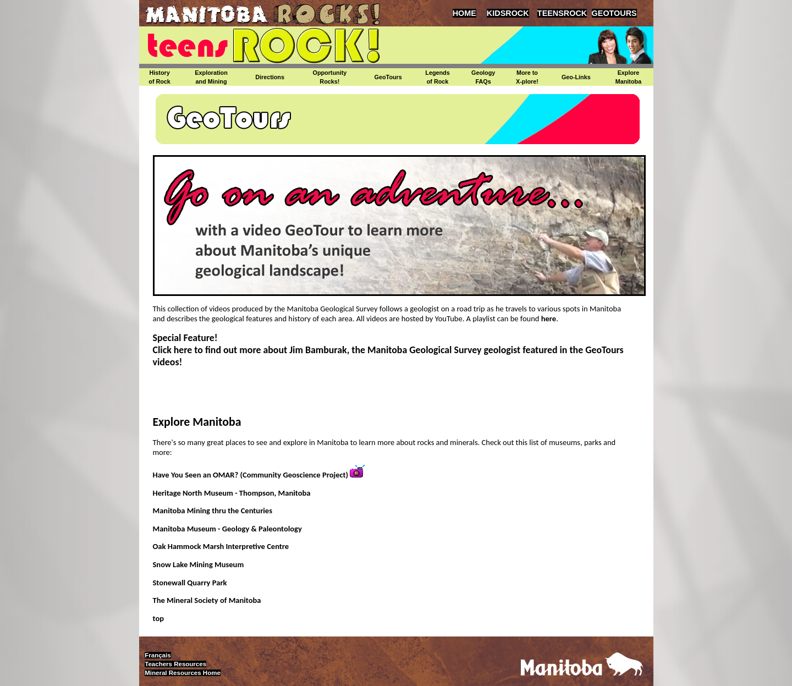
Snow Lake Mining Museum (198, 564)
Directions (269, 77)
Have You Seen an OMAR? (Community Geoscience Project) (251, 475)
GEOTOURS (614, 13)
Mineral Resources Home (183, 672)
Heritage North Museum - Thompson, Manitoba (232, 493)
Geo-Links (576, 77)
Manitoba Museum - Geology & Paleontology (227, 529)
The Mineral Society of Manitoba (207, 600)
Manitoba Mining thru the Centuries (212, 510)
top (158, 618)
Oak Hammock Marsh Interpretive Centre (221, 546)
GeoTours (388, 77)
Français (157, 655)
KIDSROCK (508, 13)
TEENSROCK (562, 13)
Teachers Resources (175, 664)
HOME (464, 13)
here (547, 318)
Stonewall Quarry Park (190, 583)
